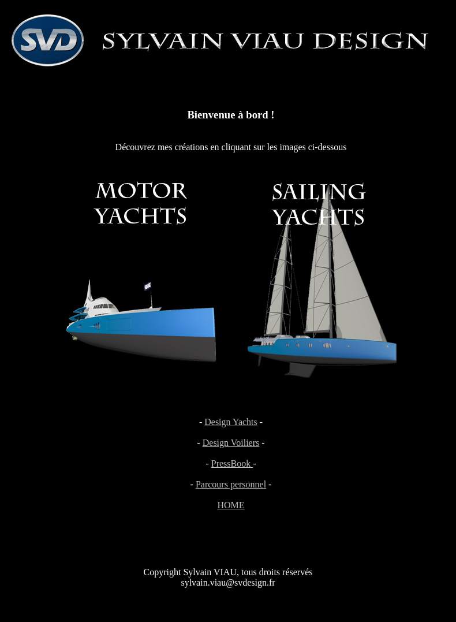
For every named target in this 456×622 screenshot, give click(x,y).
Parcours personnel (231, 484)
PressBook (232, 463)
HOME (230, 505)
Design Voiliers (231, 443)
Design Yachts (230, 422)
